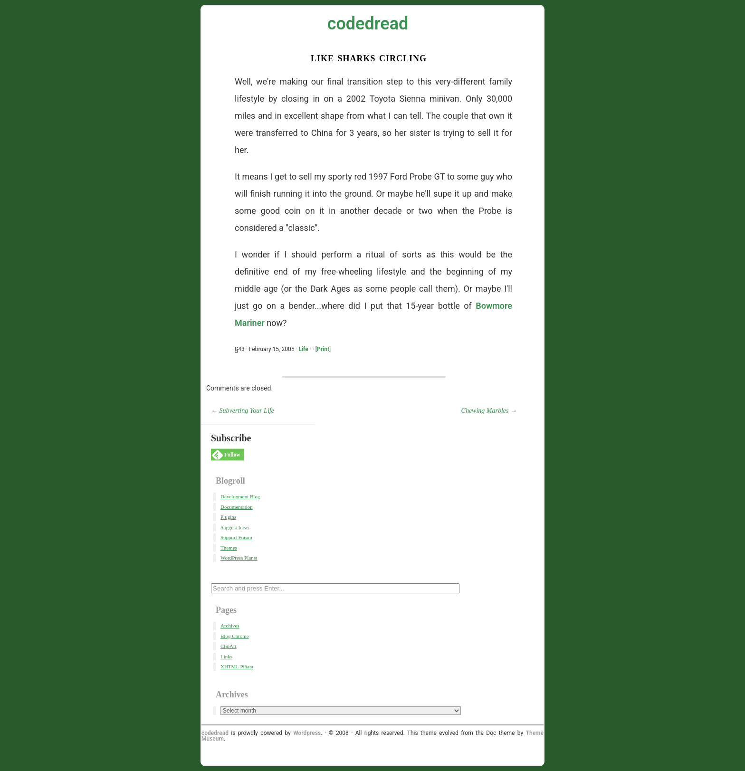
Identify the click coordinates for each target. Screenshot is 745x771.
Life (303, 349)
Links (226, 656)
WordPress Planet (239, 558)
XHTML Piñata (236, 666)
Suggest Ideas (234, 527)
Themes (228, 548)
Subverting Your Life (247, 410)
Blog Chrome (234, 636)
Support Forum (236, 537)
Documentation (236, 507)
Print (323, 349)
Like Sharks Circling (369, 57)
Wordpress (307, 733)
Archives (229, 625)
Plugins (228, 517)
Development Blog (240, 496)
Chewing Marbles (485, 410)
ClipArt (228, 646)
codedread (368, 24)
